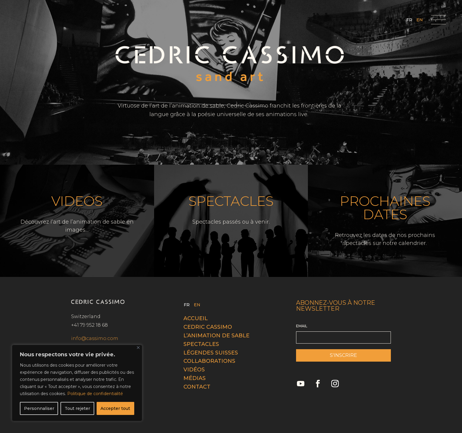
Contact (196, 387)
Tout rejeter (77, 408)
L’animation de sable (216, 335)
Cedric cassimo (207, 327)
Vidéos (194, 369)
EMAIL (301, 326)
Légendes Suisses (210, 352)
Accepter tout (115, 408)
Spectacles (201, 344)
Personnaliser (39, 408)
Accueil (195, 318)
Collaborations (209, 361)
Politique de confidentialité (95, 393)
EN (419, 20)
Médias (194, 378)
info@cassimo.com (94, 338)
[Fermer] (138, 347)
